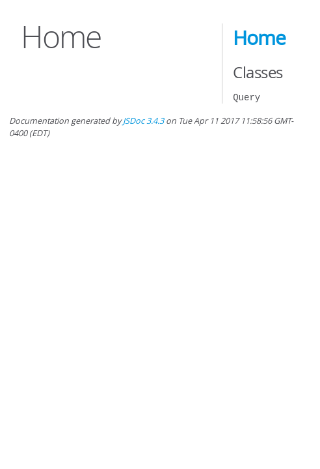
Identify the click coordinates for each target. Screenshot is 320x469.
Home (259, 38)
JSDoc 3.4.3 (143, 120)
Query (246, 97)
